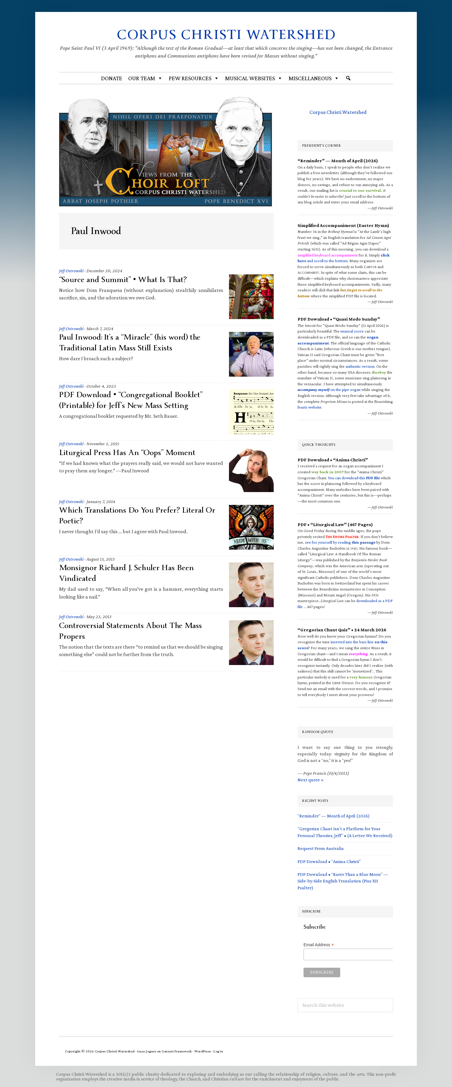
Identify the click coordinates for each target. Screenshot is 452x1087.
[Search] (348, 77)
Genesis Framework (177, 1051)
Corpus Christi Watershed (226, 34)
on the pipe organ (329, 389)
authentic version (360, 366)
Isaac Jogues (146, 1051)
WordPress (202, 1051)
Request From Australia (321, 848)
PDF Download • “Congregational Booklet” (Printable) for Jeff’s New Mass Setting (132, 400)
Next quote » (310, 779)
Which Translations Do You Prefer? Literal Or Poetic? (138, 515)
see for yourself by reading (340, 541)
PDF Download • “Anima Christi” (329, 861)
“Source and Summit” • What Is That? (123, 279)
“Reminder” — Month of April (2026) (334, 815)
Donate (111, 78)
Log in (218, 1051)
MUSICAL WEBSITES (254, 77)
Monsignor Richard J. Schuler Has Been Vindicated (127, 573)
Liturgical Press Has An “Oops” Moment (127, 452)
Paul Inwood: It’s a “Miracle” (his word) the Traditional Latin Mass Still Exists (130, 342)
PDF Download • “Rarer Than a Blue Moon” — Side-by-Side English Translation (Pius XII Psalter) (343, 880)
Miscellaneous (314, 77)
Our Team (145, 77)
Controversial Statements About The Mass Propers (131, 630)
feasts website (309, 406)
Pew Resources (194, 77)
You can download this (354, 477)
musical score (352, 331)
